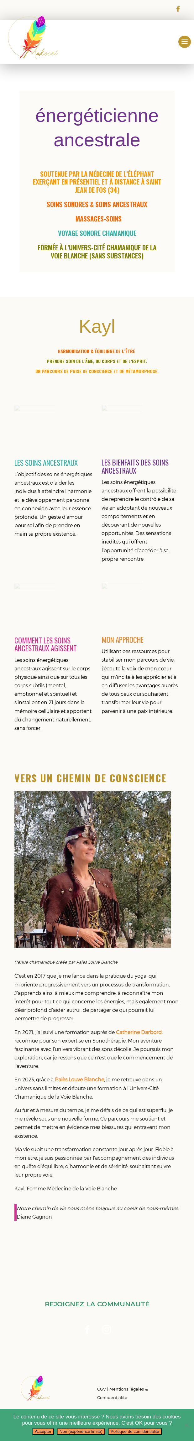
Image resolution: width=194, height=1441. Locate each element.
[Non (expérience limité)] (186, 1425)
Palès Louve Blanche (79, 1079)
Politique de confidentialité (135, 1431)
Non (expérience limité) (81, 1431)
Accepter (43, 1431)
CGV (101, 1389)
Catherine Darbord (139, 1032)
